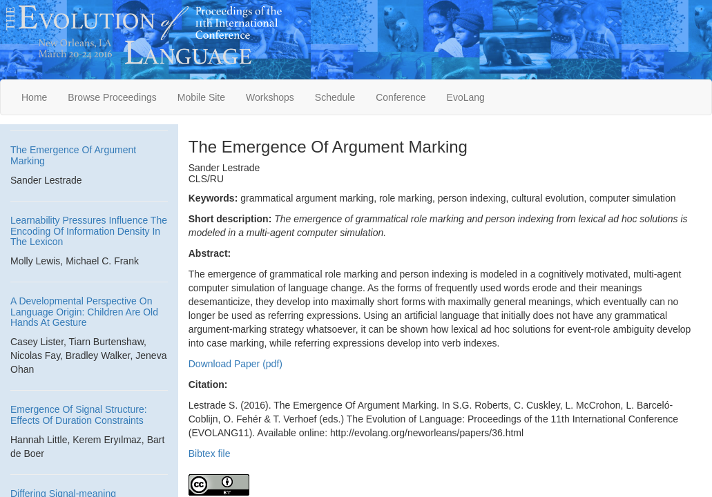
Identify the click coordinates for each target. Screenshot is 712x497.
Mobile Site (201, 97)
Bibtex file (210, 453)
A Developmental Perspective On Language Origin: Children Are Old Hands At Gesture (84, 311)
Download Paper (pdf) (235, 363)
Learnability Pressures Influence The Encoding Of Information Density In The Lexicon (88, 231)
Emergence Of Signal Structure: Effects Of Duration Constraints (78, 414)
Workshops (270, 97)
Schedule (335, 97)
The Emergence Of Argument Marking (73, 155)
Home (34, 97)
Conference (400, 97)
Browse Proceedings (112, 97)
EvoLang (466, 97)
